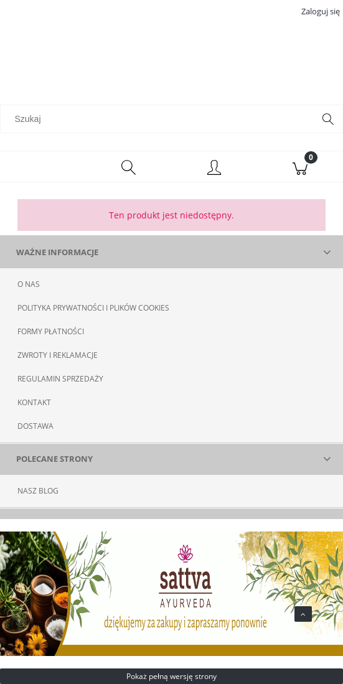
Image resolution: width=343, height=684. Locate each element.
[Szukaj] (328, 119)
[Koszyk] (300, 166)
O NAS (28, 284)
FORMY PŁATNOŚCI (50, 331)
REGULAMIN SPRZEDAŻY (60, 378)
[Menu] (42, 166)
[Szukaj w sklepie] (160, 119)
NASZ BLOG (38, 490)
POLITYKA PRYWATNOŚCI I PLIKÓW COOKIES (93, 307)
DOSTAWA (35, 426)
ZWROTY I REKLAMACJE (57, 355)
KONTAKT (34, 402)
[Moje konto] (214, 168)
